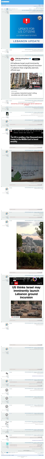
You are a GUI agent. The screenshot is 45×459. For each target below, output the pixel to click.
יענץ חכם (7, 429)
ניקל (41, 389)
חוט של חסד (41, 443)
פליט (41, 188)
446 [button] (8, 452)
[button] (14, 452)
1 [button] (11, 452)
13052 (6, 401)
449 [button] (4, 452)
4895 (6, 192)
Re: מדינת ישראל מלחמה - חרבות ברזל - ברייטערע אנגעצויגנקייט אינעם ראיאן (32, 10)
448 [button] (5, 452)
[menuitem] (39, 5)
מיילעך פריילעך (7, 49)
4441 (6, 11)
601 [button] (2, 452)
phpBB (24, 456)
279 (6, 446)
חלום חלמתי (40, 124)
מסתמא (7, 115)
